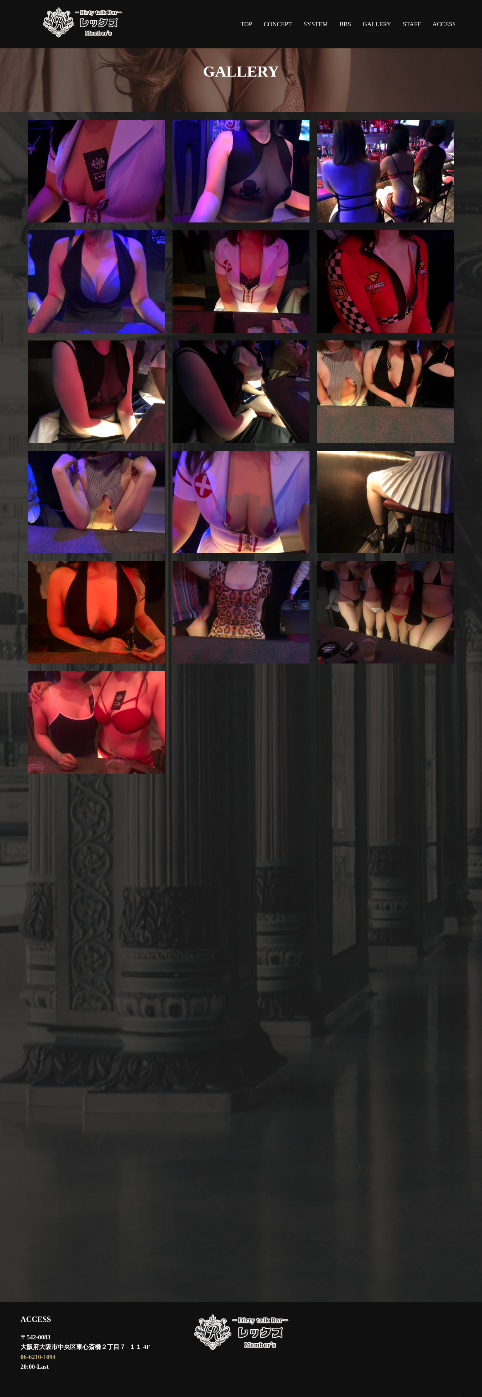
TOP (246, 24)
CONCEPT (278, 24)
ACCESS (444, 24)
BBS (345, 24)
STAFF (412, 24)
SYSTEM (315, 24)
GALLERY (377, 24)
